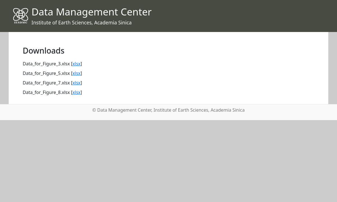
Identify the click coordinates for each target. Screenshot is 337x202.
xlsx (77, 64)
